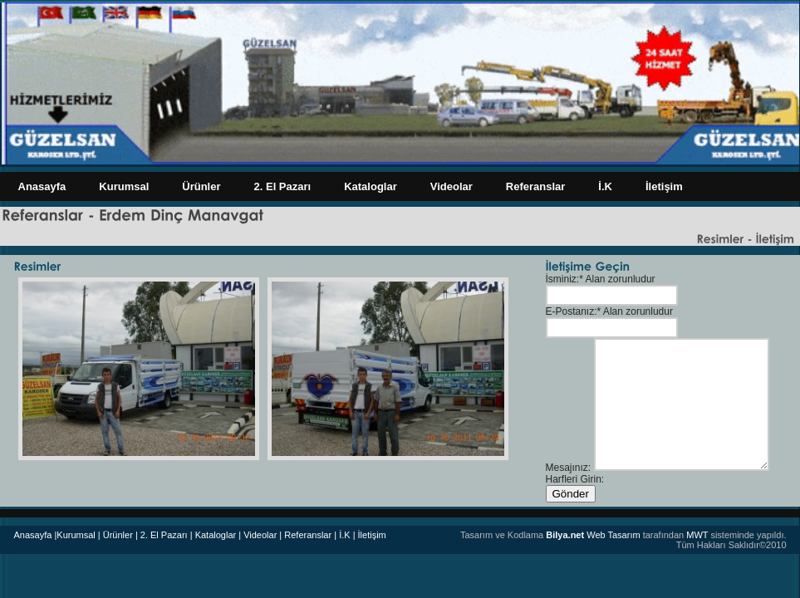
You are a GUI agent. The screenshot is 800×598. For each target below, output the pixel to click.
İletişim (664, 186)
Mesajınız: (568, 467)
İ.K (605, 186)
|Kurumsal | (77, 535)
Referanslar (536, 186)
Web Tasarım (593, 535)
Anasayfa (42, 186)
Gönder (570, 494)
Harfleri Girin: (575, 479)
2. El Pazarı (283, 186)
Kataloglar (370, 186)
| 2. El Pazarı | (164, 535)
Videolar (451, 186)
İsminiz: (563, 279)
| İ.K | (344, 535)
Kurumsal (124, 186)
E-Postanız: (571, 311)
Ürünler (201, 186)
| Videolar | (260, 535)
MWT (697, 535)
